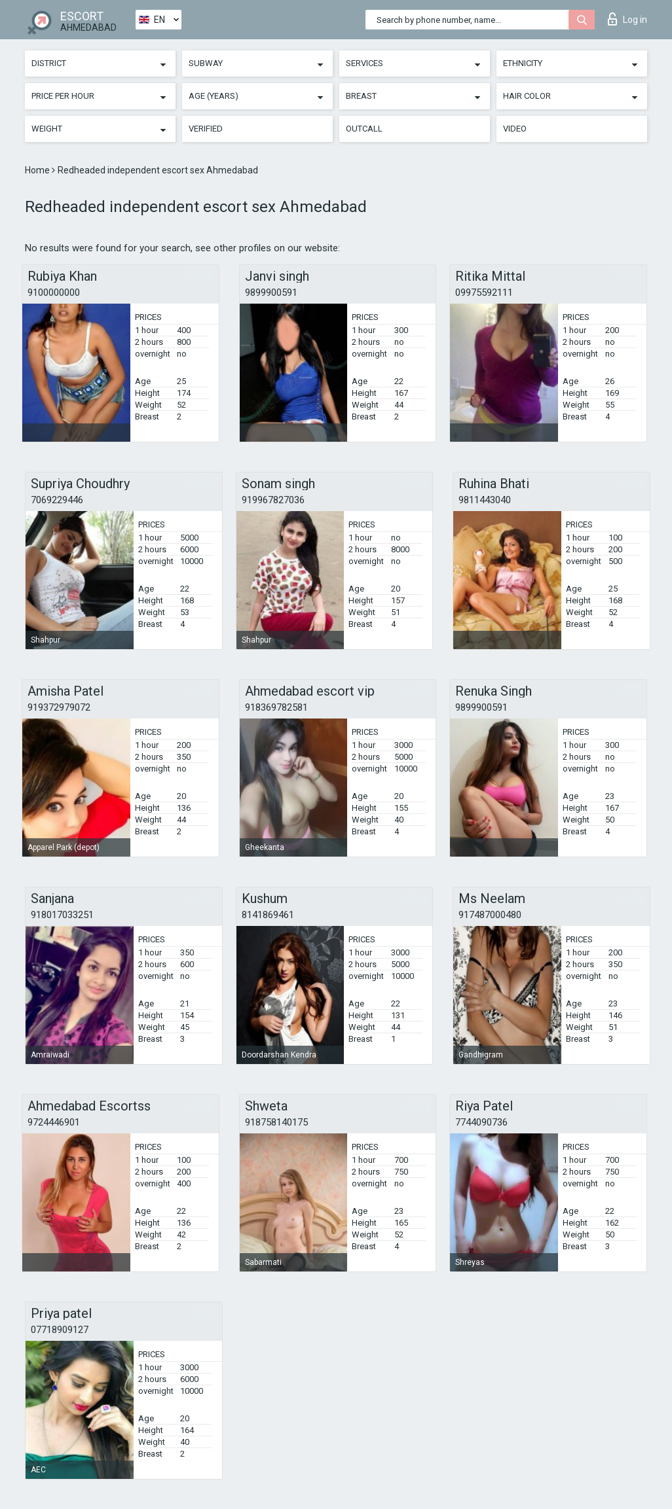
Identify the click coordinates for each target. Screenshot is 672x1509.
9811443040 (484, 500)
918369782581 (276, 707)
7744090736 (481, 1122)
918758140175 (276, 1122)
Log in (627, 19)
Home (38, 170)
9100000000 (54, 292)
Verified (206, 128)
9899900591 (271, 292)
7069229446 (57, 500)
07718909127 (59, 1330)
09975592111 (484, 292)
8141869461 (268, 915)
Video (515, 128)
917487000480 (489, 915)
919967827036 (273, 500)
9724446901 (54, 1122)
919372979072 (59, 707)
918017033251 (62, 915)
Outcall (364, 128)
